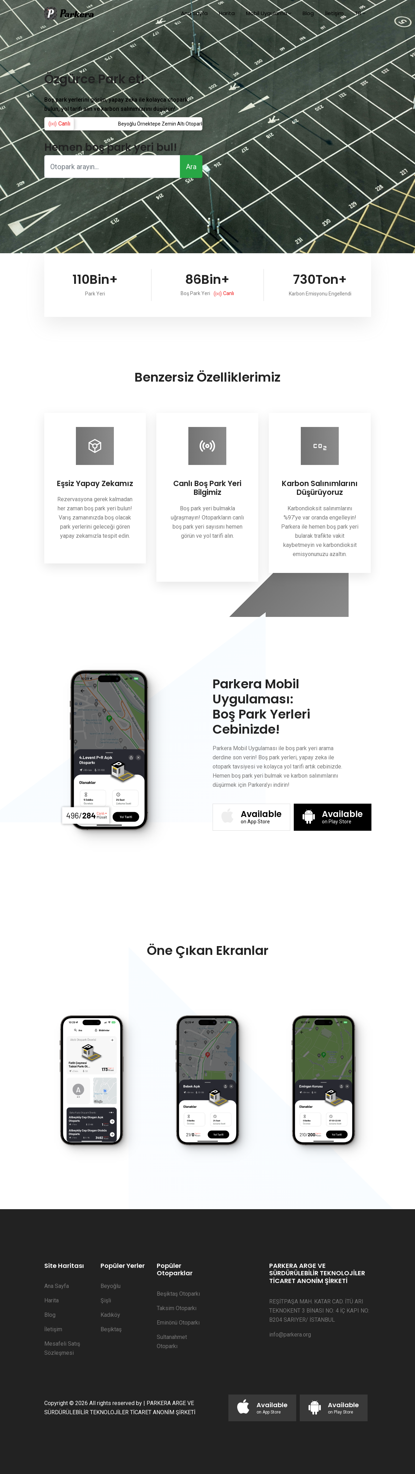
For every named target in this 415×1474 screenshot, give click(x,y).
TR (358, 13)
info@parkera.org (290, 1334)
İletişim (334, 13)
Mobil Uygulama (266, 13)
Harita (227, 13)
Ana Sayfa (194, 13)
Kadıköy (110, 1315)
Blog (308, 13)
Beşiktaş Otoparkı (178, 1293)
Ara (191, 166)
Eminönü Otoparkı (178, 1322)
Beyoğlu (110, 1286)
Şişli (105, 1300)
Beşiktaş (111, 1329)
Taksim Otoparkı (176, 1308)
